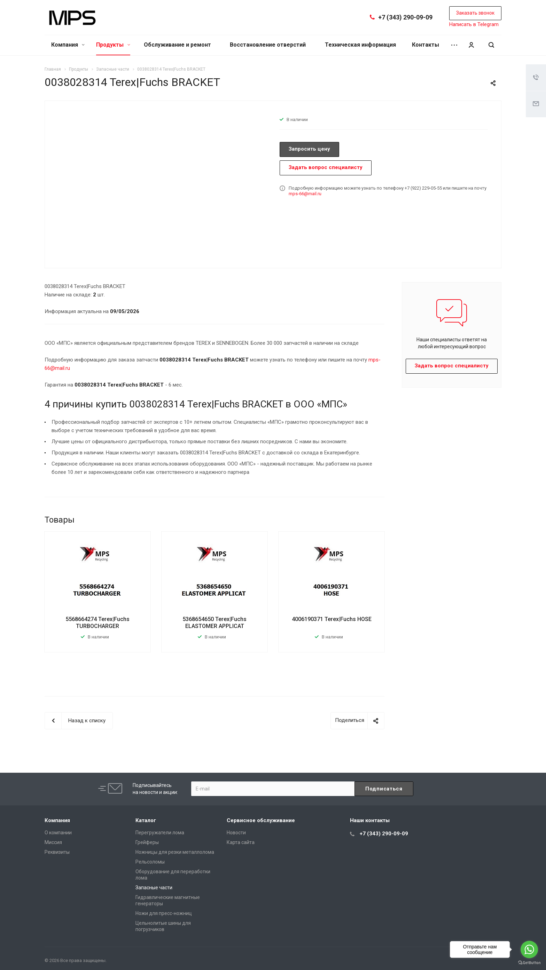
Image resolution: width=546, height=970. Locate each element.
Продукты (113, 44)
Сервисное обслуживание (261, 820)
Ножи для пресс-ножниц (163, 913)
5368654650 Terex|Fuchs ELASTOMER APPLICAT (214, 622)
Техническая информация (360, 44)
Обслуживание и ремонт (177, 44)
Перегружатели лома (159, 832)
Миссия (53, 842)
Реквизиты (57, 852)
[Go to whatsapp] (529, 949)
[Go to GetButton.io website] (529, 963)
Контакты (425, 44)
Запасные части (153, 887)
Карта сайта (241, 842)
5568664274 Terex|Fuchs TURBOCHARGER (97, 622)
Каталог (145, 820)
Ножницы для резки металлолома (174, 852)
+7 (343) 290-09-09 (405, 17)
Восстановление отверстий (268, 44)
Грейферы (147, 842)
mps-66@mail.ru (305, 193)
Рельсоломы (150, 862)
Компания (68, 44)
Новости (236, 832)
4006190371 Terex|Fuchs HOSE (332, 619)
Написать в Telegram (474, 24)
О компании (58, 832)
